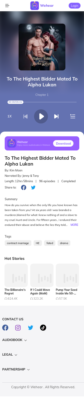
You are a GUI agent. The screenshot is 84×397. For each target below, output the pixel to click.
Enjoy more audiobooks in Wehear (33, 145)
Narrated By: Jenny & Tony (22, 175)
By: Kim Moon (13, 170)
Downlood (63, 143)
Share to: (10, 187)
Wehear (47, 5)
